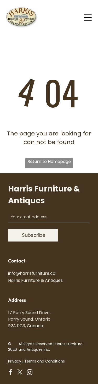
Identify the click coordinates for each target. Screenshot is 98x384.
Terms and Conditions (44, 361)
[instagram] (29, 373)
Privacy (14, 361)
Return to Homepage (49, 161)
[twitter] (20, 373)
